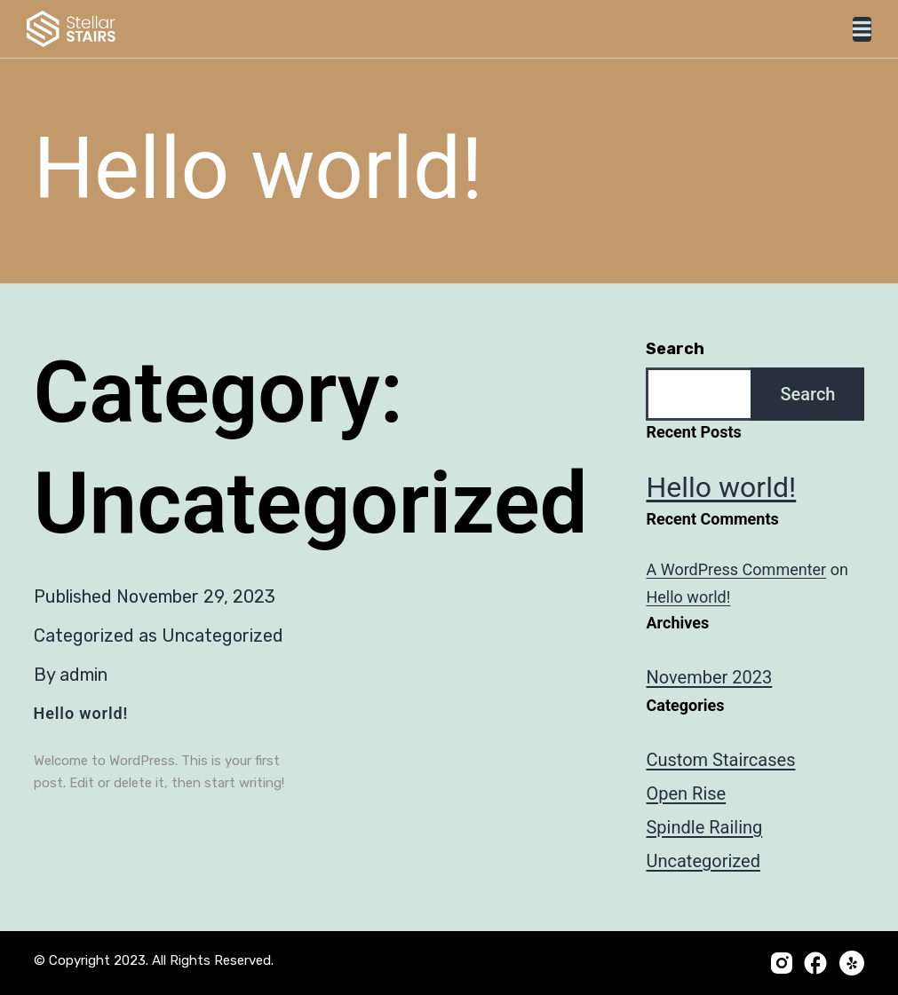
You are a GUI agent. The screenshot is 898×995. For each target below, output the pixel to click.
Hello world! (81, 713)
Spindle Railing (704, 827)
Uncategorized (222, 635)
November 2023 (709, 677)
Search (675, 349)
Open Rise (686, 793)
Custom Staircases (720, 759)
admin (83, 674)
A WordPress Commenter (736, 569)
